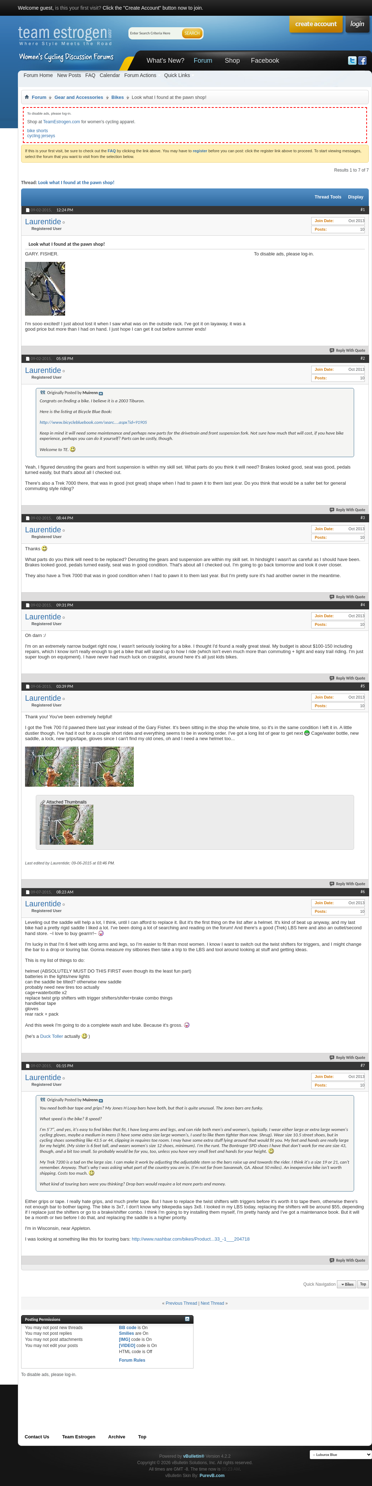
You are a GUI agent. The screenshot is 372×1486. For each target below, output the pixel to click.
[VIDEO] (127, 1345)
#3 (363, 517)
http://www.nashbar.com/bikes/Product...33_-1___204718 (191, 1239)
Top (363, 1284)
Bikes (118, 97)
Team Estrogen (79, 1436)
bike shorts (37, 130)
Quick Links (177, 75)
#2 (363, 358)
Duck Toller (51, 1036)
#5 (363, 686)
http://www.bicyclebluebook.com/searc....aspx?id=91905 (93, 422)
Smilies (126, 1333)
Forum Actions (140, 75)
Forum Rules (132, 1360)
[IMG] (124, 1339)
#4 (363, 604)
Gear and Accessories (78, 97)
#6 (363, 891)
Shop (232, 60)
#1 (363, 209)
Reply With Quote (347, 350)
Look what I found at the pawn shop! (76, 182)
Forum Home (38, 75)
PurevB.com (212, 1475)
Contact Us (37, 1436)
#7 (363, 1065)
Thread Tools (328, 197)
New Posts (69, 75)
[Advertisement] (297, 292)
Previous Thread (181, 1303)
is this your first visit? (78, 8)
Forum (203, 60)
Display (355, 197)
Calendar (110, 75)
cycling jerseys (41, 135)
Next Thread (212, 1303)
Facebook (265, 60)
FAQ (90, 75)
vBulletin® (194, 1456)
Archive (117, 1436)
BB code (128, 1327)
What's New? (165, 60)
